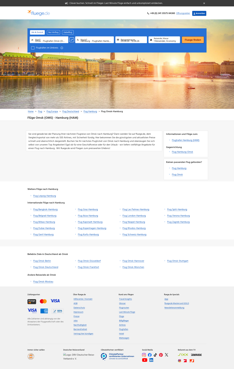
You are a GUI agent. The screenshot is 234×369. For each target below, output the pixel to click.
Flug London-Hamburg (134, 215)
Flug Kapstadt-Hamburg (90, 221)
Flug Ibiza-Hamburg (88, 215)
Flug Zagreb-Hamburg (178, 221)
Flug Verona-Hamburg (178, 215)
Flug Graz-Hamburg (88, 208)
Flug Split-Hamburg (177, 208)
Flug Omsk (177, 174)
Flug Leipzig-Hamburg (44, 195)
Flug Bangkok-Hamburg (45, 208)
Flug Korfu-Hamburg (88, 234)
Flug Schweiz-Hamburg (134, 234)
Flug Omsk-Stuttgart (177, 260)
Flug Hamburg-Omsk (182, 151)
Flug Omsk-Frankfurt (88, 266)
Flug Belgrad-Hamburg (44, 215)
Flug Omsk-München (133, 266)
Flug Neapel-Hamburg (134, 221)
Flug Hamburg (179, 167)
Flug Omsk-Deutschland (45, 266)
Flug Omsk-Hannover (133, 260)
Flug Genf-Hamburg (43, 234)
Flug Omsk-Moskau (43, 281)
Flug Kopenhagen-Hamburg (92, 227)
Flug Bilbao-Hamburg (44, 221)
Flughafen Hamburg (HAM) (185, 139)
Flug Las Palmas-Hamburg (136, 208)
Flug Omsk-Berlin (42, 260)
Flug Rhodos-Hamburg (134, 227)
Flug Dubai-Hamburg (44, 227)
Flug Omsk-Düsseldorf (89, 260)
